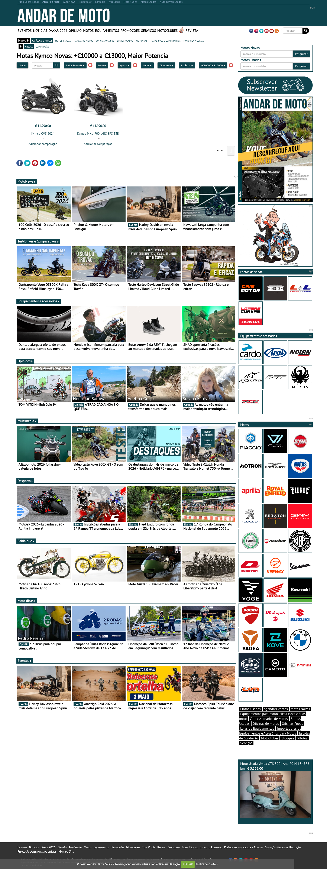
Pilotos (302, 738)
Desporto (25, 481)
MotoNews (26, 181)
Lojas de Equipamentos (257, 728)
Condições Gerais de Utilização (283, 847)
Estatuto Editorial (211, 847)
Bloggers (287, 738)
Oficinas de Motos (266, 723)
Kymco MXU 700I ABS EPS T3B (98, 133)
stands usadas (125, 40)
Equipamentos (107, 30)
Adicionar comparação (43, 144)
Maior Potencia (75, 65)
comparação (42, 46)
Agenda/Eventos (276, 709)
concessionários (105, 40)
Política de (206, 864)
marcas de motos (83, 40)
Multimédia (27, 421)
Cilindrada (166, 65)
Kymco (124, 65)
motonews (141, 40)
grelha (29, 46)
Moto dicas (26, 601)
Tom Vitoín (75, 847)
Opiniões (25, 361)
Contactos (174, 847)
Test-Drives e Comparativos (38, 241)
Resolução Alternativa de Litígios (36, 851)
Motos (88, 30)
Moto (102, 65)
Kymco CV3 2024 (42, 133)
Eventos (25, 30)
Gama (147, 65)
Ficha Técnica (190, 847)
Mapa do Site (66, 851)
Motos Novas (300, 709)
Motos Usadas (250, 709)
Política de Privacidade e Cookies (243, 847)
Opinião (75, 30)
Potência (187, 65)
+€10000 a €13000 (213, 65)
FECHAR (188, 864)
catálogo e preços (42, 40)
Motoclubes (167, 30)
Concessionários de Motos (269, 718)
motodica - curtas (194, 40)
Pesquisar (301, 54)
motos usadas (63, 40)
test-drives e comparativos (165, 40)
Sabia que (26, 541)
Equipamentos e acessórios (38, 301)
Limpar (22, 65)
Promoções (130, 30)
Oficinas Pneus (292, 723)
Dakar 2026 (58, 30)
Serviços (148, 30)
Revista (191, 30)
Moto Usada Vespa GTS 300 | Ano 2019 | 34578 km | (275, 789)
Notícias (40, 30)
